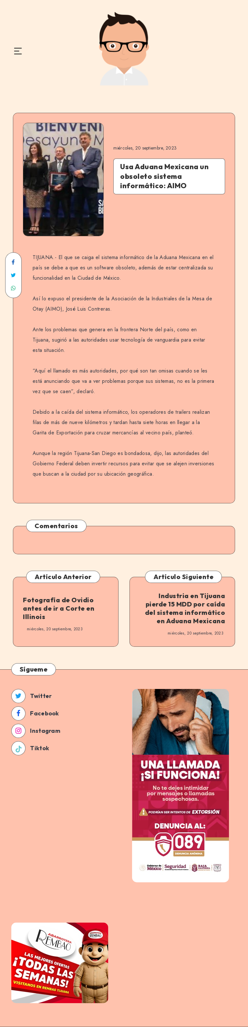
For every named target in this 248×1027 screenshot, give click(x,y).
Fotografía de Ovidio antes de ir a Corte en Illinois (58, 608)
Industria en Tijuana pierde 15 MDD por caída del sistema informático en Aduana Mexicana (185, 608)
